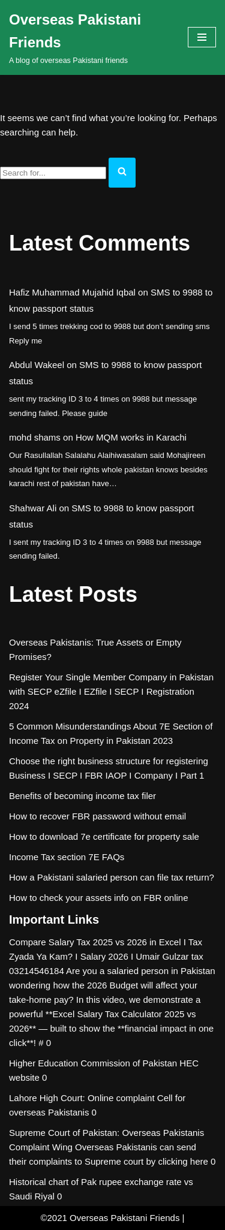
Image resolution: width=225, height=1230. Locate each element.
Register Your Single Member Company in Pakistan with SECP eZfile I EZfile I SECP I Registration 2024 (111, 691)
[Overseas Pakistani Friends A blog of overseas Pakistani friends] (89, 37)
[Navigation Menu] (202, 37)
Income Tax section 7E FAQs (66, 857)
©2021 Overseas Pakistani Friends (109, 1218)
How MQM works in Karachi (131, 437)
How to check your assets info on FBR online (98, 898)
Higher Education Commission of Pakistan (93, 1063)
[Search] (53, 173)
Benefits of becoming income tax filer (82, 796)
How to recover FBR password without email (97, 816)
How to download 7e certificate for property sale (104, 836)
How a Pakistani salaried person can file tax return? (111, 877)
